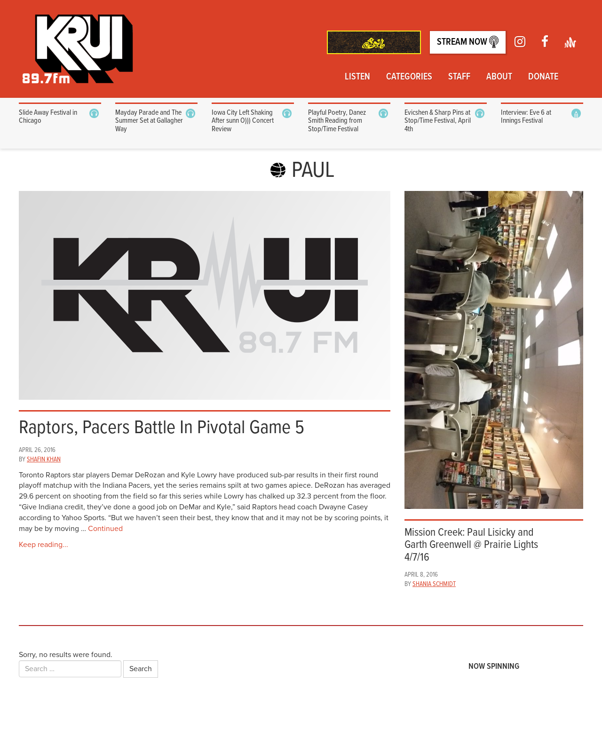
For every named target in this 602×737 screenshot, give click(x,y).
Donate (543, 77)
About (499, 77)
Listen (357, 77)
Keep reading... (43, 544)
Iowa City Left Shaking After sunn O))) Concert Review (243, 121)
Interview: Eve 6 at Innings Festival (526, 117)
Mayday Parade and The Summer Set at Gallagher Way (149, 121)
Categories (409, 77)
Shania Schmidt (434, 584)
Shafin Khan (44, 459)
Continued (105, 528)
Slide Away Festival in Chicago (48, 117)
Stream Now (468, 42)
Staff (459, 77)
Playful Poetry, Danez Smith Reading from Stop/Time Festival (337, 121)
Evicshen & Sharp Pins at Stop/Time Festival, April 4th (437, 121)
